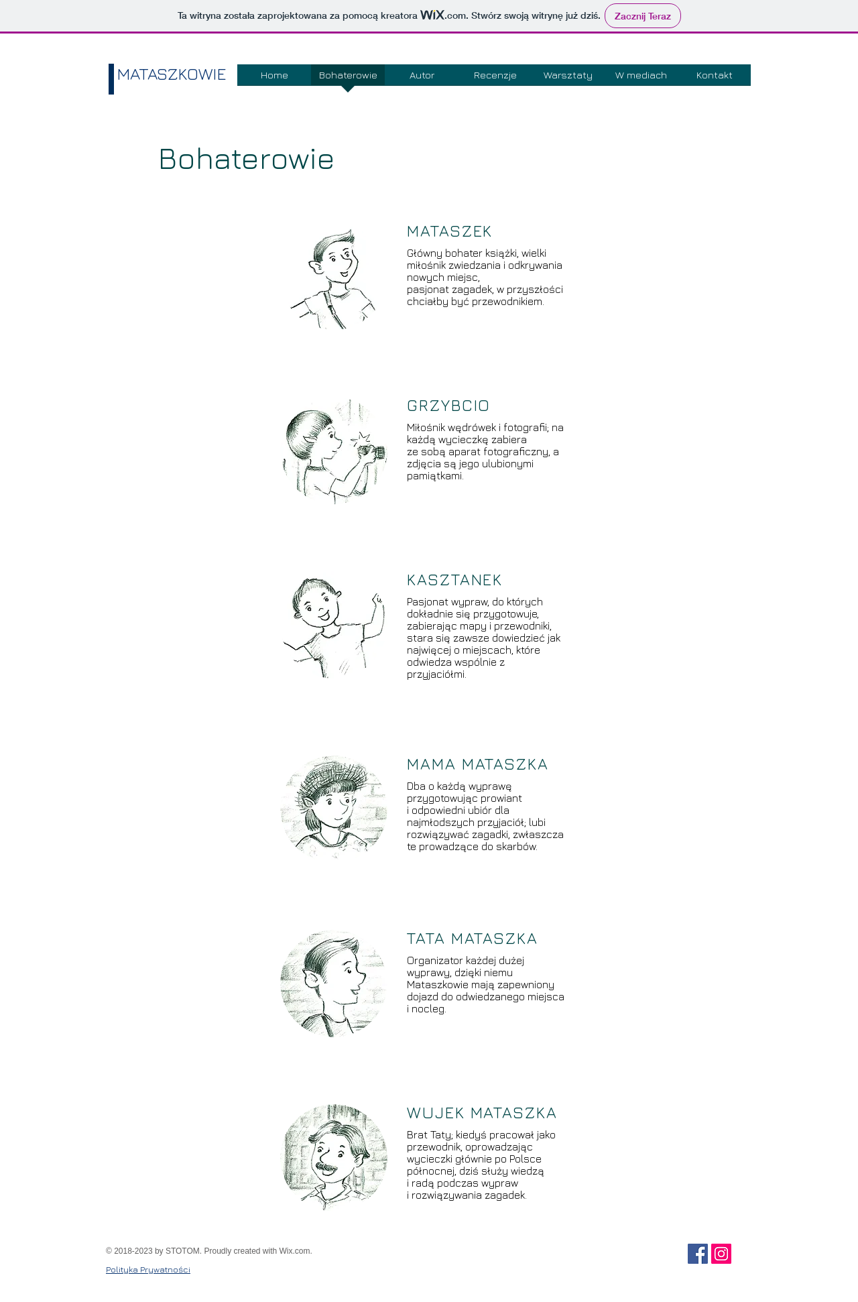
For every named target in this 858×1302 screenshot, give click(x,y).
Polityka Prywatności (148, 1269)
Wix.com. (296, 1251)
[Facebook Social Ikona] (698, 1254)
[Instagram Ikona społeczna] (721, 1254)
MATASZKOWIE (171, 73)
